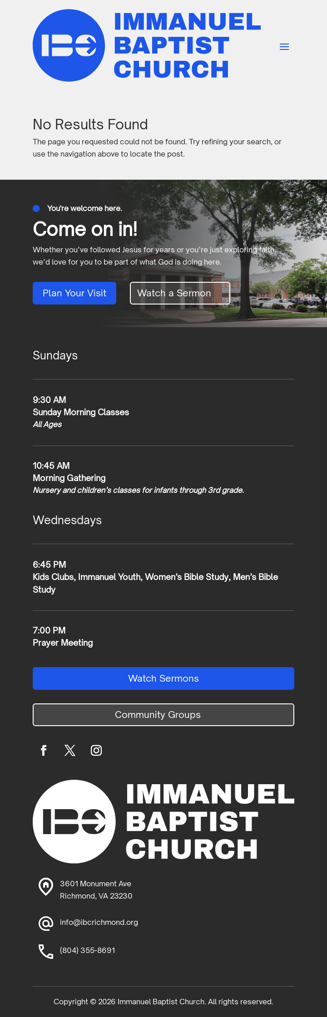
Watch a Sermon (174, 293)
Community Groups (158, 714)
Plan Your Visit (74, 293)
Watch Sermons (163, 678)
